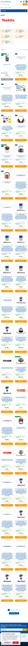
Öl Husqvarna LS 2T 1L (7, 64)
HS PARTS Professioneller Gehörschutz (21, 126)
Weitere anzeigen (14, 613)
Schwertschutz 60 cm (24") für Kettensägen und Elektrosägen (7, 368)
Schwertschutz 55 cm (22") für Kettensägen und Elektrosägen (7, 460)
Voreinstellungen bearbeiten (7, 642)
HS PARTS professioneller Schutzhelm (7, 156)
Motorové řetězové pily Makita (7, 42)
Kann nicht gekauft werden (8, 79)
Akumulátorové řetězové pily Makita (8, 31)
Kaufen (21, 79)
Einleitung (2, 7)
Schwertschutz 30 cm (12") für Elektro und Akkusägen (21, 397)
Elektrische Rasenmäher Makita (7, 36)
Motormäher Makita (21, 36)
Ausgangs (3, 49)
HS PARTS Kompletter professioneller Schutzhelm (21, 428)
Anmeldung (21, 2)
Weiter (19, 610)
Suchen (25, 4)
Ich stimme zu (15, 642)
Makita (10, 7)
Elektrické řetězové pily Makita (21, 31)
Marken (6, 7)
